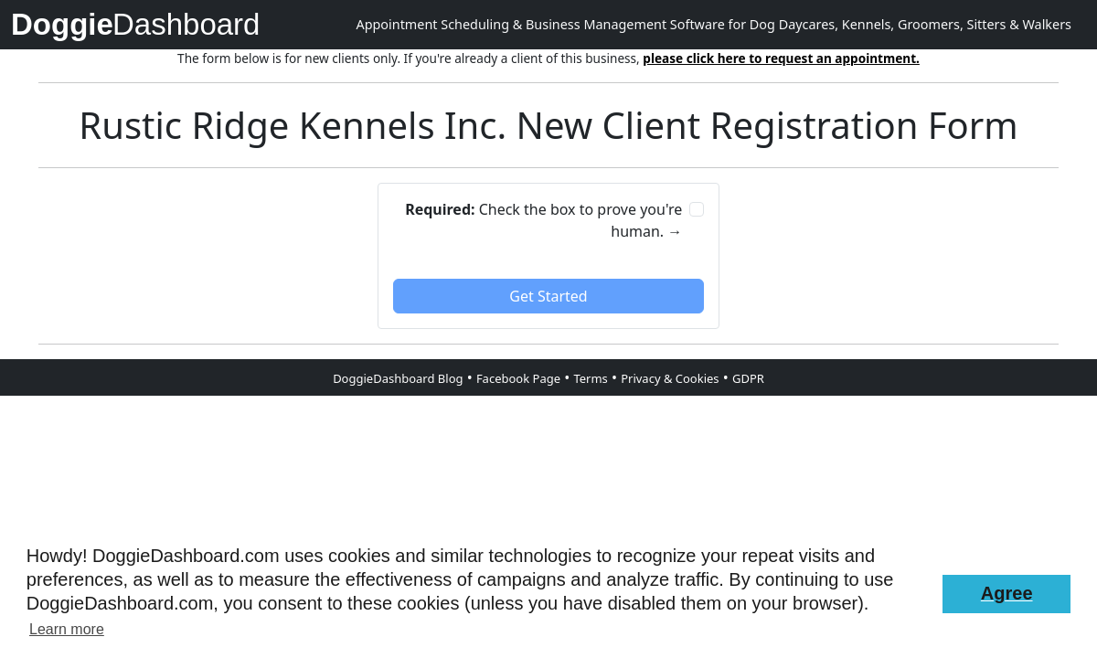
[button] (1006, 594)
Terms (590, 378)
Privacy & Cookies (670, 378)
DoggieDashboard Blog (398, 378)
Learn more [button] (66, 629)
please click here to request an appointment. (781, 58)
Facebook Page (518, 378)
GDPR (748, 378)
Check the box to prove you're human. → (543, 220)
